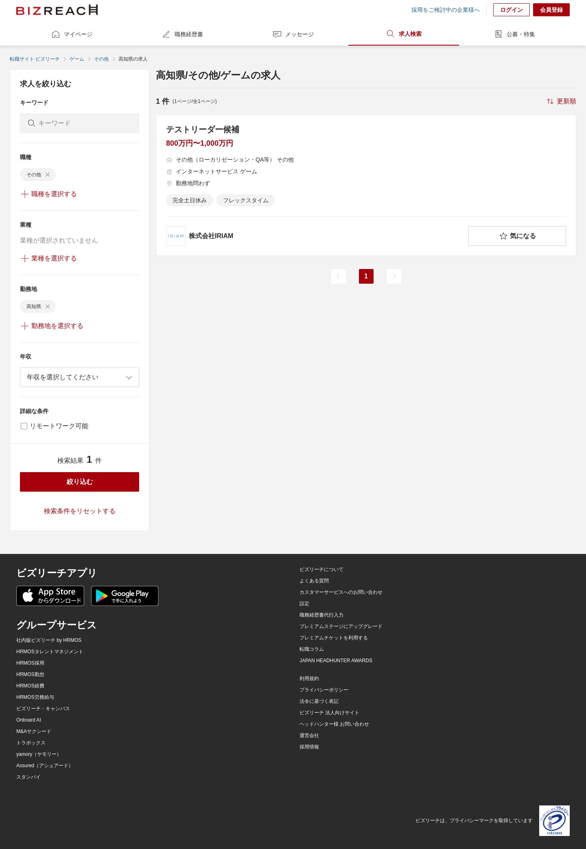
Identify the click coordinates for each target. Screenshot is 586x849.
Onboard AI (28, 720)
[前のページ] (338, 276)
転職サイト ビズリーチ (35, 59)
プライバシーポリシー (324, 689)
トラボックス (31, 742)
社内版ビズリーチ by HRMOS (48, 640)
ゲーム (77, 59)
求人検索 (404, 34)
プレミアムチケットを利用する (334, 637)
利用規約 (309, 678)
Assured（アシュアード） (44, 765)
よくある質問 (314, 580)
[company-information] (315, 236)
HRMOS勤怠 (30, 674)
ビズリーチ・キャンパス (43, 708)
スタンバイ (28, 777)
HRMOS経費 (30, 685)
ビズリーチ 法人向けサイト (329, 712)
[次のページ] (394, 276)
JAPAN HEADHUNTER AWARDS (336, 660)
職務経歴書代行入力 (321, 615)
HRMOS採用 (30, 663)
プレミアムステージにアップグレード (341, 626)
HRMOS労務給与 (35, 697)
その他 (101, 59)
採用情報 (309, 746)
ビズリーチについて (321, 569)
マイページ (71, 34)
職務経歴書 (182, 34)
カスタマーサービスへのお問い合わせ (341, 592)
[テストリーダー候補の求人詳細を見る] (366, 185)
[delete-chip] (47, 174)
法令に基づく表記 (319, 701)
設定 (304, 603)
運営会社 (309, 735)
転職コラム (312, 649)
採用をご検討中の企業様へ (445, 10)
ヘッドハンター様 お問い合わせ (334, 724)
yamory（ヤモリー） (38, 754)
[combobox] (79, 377)
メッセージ (293, 34)
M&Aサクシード (33, 731)
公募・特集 (514, 34)
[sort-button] (560, 101)
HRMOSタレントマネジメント (49, 651)
